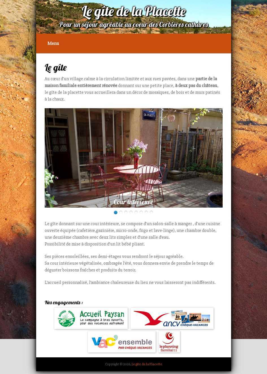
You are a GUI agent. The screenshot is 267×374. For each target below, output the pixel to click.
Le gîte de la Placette (147, 364)
